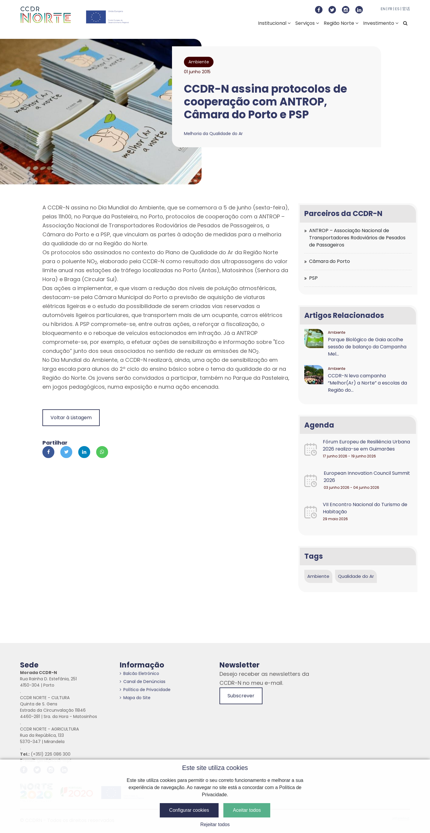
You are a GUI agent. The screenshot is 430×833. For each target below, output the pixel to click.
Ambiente (318, 576)
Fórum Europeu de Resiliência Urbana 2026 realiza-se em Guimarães (366, 445)
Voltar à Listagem (71, 417)
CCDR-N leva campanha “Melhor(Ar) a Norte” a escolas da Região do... (367, 382)
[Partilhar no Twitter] (66, 452)
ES (397, 9)
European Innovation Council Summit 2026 (367, 477)
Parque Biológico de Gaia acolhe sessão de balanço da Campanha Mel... (367, 346)
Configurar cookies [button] (189, 810)
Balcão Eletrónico (139, 673)
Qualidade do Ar (356, 576)
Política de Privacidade (145, 690)
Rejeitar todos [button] (215, 824)
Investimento (380, 23)
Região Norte (341, 23)
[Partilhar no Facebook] (48, 452)
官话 (406, 9)
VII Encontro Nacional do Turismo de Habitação (365, 508)
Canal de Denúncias (142, 682)
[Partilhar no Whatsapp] (102, 452)
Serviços (307, 23)
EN (383, 9)
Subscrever (241, 695)
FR (390, 9)
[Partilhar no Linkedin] (84, 452)
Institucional (274, 23)
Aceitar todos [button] (247, 810)
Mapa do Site (135, 698)
